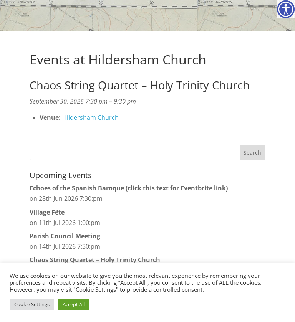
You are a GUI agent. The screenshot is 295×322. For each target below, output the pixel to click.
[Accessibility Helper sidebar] (286, 9)
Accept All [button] (74, 304)
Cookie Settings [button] (32, 304)
